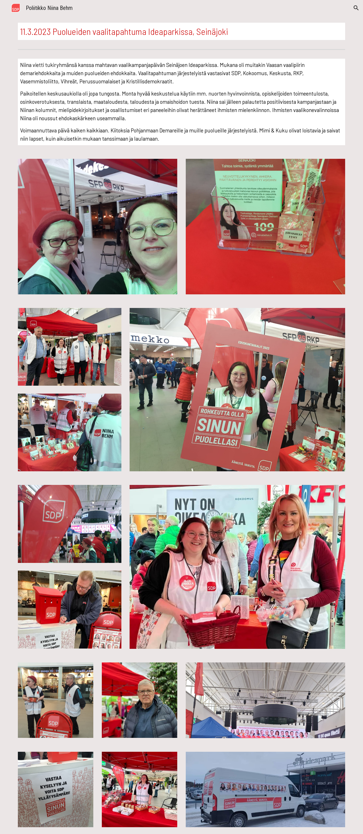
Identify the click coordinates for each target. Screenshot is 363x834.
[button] (356, 8)
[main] (181, 31)
